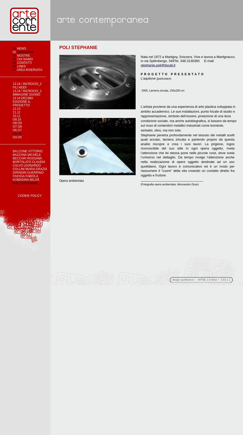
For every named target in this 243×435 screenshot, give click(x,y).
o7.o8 (17, 126)
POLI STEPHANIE (25, 183)
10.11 (16, 116)
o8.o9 (17, 123)
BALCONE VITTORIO (27, 151)
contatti (22, 63)
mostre (21, 55)
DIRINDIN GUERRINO (28, 172)
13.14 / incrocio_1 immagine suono (27, 92)
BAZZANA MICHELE (27, 155)
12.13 (16, 109)
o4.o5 (17, 137)
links (19, 66)
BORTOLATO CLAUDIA (29, 162)
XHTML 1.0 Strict (207, 279)
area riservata (27, 70)
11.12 (16, 112)
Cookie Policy (30, 196)
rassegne (23, 52)
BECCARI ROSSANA (27, 158)
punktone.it (187, 279)
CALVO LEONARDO (27, 165)
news (19, 48)
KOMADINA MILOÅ (26, 180)
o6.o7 (17, 130)
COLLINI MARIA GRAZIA (30, 169)
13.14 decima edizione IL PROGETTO (23, 101)
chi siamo (23, 59)
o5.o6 (17, 134)
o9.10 (17, 119)
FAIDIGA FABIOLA (25, 176)
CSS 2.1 (225, 279)
